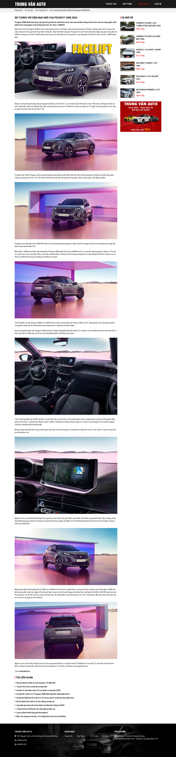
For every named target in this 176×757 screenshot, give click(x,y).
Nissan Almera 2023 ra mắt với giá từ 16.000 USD (35, 683)
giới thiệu (127, 4)
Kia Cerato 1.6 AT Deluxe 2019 (147, 77)
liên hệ (157, 4)
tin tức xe (143, 4)
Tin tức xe (94, 736)
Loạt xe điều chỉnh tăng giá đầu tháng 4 (32, 713)
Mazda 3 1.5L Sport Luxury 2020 (148, 51)
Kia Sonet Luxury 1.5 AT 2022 (146, 64)
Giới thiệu (80, 736)
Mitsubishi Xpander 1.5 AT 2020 (148, 91)
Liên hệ (105, 736)
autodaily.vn (24, 671)
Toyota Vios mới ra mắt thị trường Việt (31, 687)
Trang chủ (68, 736)
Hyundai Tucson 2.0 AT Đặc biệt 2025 (148, 37)
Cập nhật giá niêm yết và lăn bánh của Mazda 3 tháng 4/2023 (40, 705)
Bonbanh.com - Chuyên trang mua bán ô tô (141, 739)
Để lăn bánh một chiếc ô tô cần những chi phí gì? (35, 701)
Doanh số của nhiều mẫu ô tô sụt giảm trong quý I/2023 (38, 690)
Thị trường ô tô (41, 10)
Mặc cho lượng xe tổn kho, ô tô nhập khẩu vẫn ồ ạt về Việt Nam (41, 716)
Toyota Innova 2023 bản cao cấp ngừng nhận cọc (35, 709)
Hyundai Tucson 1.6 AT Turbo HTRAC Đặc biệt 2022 (148, 24)
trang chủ (111, 4)
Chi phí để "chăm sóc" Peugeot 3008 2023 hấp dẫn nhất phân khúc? (43, 694)
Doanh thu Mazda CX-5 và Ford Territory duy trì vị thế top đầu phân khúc (45, 698)
